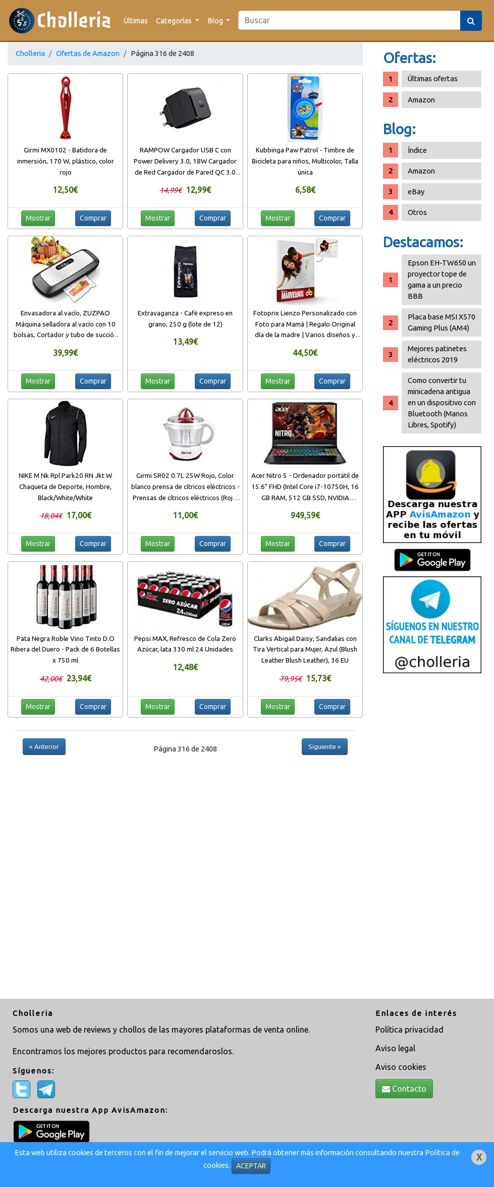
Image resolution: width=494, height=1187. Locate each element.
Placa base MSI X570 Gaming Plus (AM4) (441, 322)
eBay (416, 191)
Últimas (136, 20)
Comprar (93, 218)
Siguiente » (324, 746)
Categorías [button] (174, 20)
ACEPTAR (251, 1166)
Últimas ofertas (433, 78)
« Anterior (44, 746)
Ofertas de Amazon (88, 53)
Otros (417, 212)
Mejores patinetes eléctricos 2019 (437, 354)
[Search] (349, 20)
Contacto (404, 1088)
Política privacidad (409, 1029)
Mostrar (38, 218)
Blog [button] (216, 20)
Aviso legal (395, 1048)
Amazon (421, 99)
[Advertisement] (432, 837)
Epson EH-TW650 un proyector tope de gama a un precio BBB (442, 279)
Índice (417, 150)
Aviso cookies (400, 1066)
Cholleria (30, 53)
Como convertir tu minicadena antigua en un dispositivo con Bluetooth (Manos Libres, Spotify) (442, 402)
